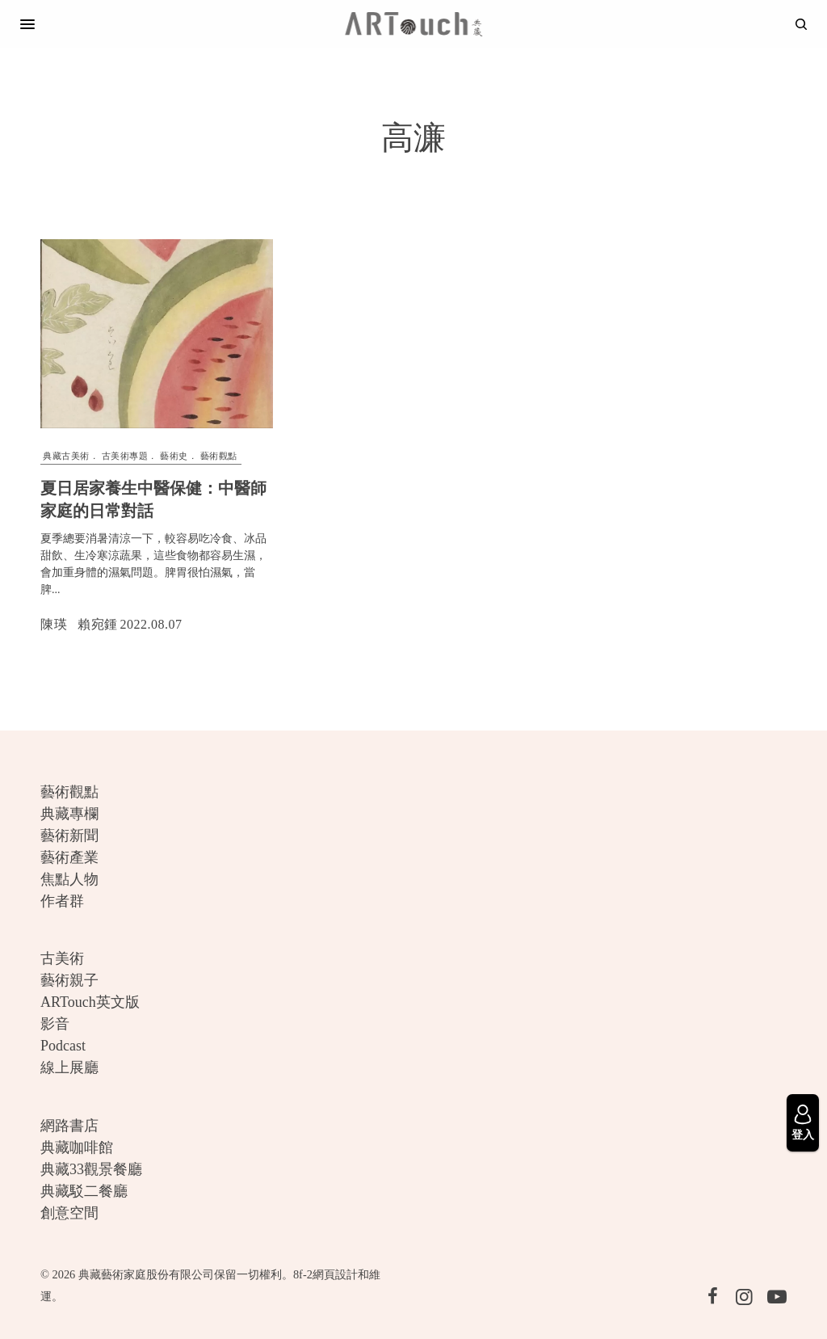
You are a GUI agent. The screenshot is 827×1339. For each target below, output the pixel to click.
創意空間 (69, 1213)
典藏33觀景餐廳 (91, 1169)
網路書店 (69, 1126)
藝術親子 (69, 980)
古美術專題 (125, 456)
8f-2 (303, 1274)
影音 (54, 1024)
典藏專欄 (69, 814)
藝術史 (174, 456)
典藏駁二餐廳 (84, 1191)
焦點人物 (69, 879)
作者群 (62, 901)
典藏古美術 (66, 456)
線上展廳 (69, 1067)
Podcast (63, 1046)
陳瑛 (53, 624)
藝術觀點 (218, 456)
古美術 (62, 958)
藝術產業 (69, 857)
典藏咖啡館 (76, 1147)
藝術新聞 (69, 835)
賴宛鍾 (98, 624)
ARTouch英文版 (90, 1002)
